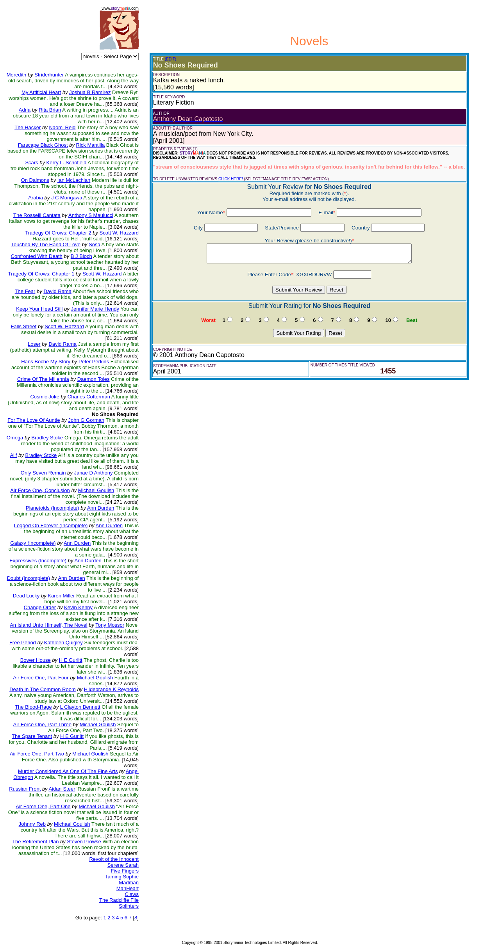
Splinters (129, 906)
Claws (132, 894)
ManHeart (127, 888)
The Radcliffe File (119, 900)
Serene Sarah (123, 865)
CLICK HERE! (230, 179)
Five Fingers (125, 871)
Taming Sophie (122, 877)
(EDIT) (170, 59)
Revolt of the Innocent (113, 859)
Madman (129, 882)
